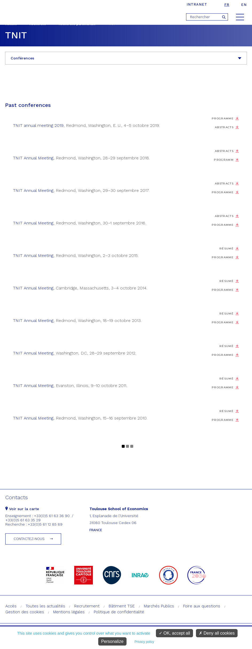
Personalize (112, 641)
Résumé (226, 248)
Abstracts (224, 127)
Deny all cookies (217, 633)
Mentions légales (69, 612)
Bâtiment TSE (122, 606)
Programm (224, 160)
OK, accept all (174, 633)
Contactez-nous (29, 539)
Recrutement (87, 606)
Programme (223, 118)
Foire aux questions (201, 606)
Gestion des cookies (24, 612)
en (244, 5)
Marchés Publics (159, 606)
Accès (11, 606)
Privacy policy (144, 642)
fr (226, 5)
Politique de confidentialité (119, 612)
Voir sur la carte (22, 509)
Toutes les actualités (45, 606)
